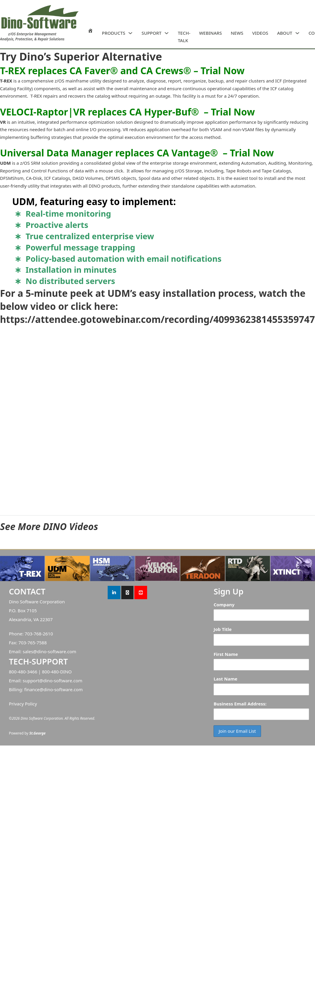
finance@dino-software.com (53, 689)
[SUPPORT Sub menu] (166, 33)
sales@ (30, 651)
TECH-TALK (184, 37)
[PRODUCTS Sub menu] (130, 33)
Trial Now (222, 70)
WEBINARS (210, 33)
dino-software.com (56, 651)
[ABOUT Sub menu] (297, 33)
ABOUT (284, 33)
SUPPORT (151, 33)
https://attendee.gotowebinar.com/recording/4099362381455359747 (157, 319)
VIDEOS (260, 33)
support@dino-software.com (52, 680)
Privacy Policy (23, 704)
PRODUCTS (113, 33)
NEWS (237, 33)
